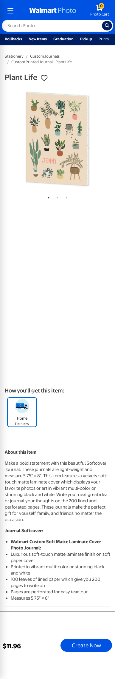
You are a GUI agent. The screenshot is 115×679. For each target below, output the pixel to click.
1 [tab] (47, 196)
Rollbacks (13, 39)
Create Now (86, 645)
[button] (44, 78)
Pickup (86, 39)
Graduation (63, 39)
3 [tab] (65, 196)
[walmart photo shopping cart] (99, 10)
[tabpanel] (57, 139)
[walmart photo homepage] (52, 10)
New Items (38, 39)
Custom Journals (45, 56)
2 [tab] (56, 196)
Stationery (14, 56)
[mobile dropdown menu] (10, 10)
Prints (104, 39)
